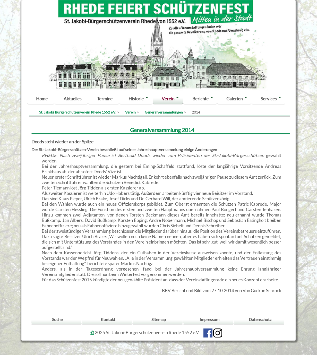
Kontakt (108, 319)
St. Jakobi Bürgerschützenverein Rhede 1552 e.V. (77, 112)
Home (42, 98)
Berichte (200, 98)
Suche (57, 319)
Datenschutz (260, 319)
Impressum (209, 319)
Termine (105, 98)
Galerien (234, 98)
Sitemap (158, 319)
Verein (168, 98)
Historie (136, 98)
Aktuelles (72, 98)
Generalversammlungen (164, 112)
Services (269, 98)
